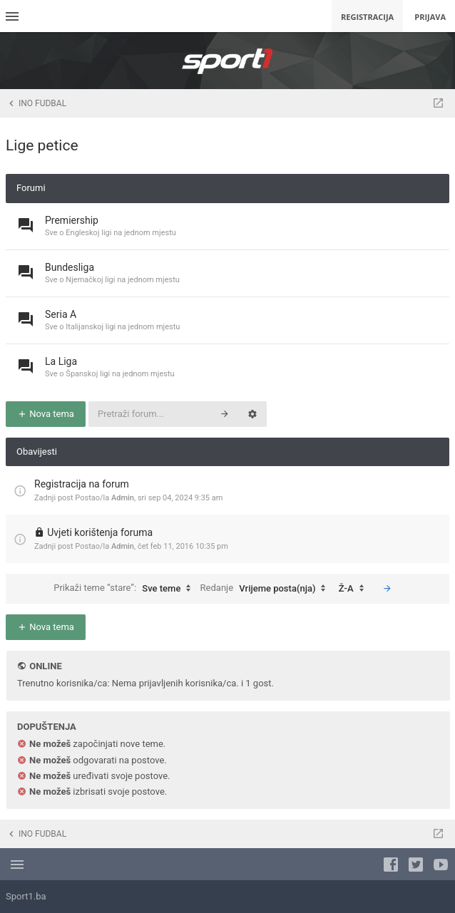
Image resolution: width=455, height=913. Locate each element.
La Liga (61, 361)
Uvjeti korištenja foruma (100, 532)
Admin (122, 497)
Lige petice (42, 145)
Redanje (266, 588)
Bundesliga (69, 267)
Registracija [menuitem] (367, 16)
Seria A (60, 314)
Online (45, 666)
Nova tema (45, 413)
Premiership (71, 220)
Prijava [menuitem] (430, 16)
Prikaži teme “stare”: (125, 588)
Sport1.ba (26, 896)
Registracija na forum (81, 484)
